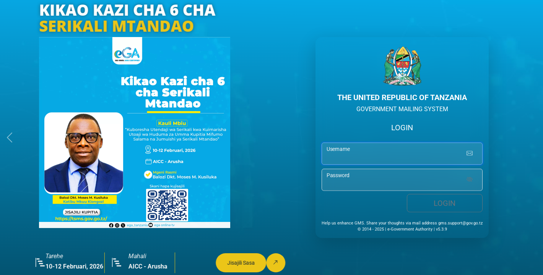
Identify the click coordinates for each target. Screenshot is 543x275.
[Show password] (469, 181)
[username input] (402, 154)
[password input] (402, 181)
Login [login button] (444, 204)
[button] (9, 137)
